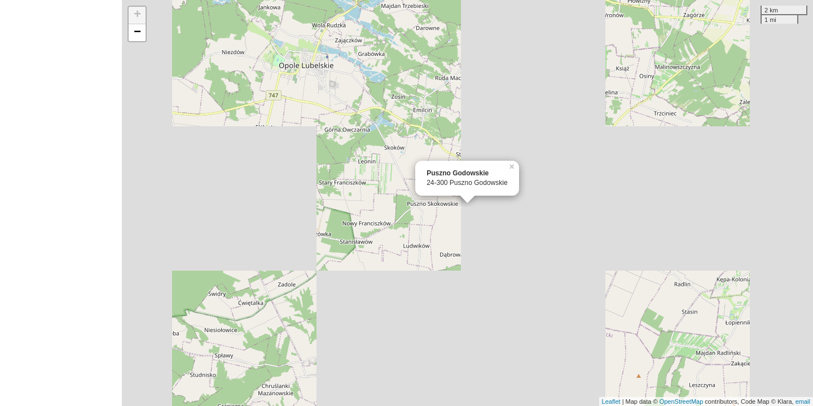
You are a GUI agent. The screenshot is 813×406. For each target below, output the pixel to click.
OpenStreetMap (682, 401)
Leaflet (611, 401)
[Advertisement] (61, 203)
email (803, 401)
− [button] (137, 32)
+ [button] (137, 15)
